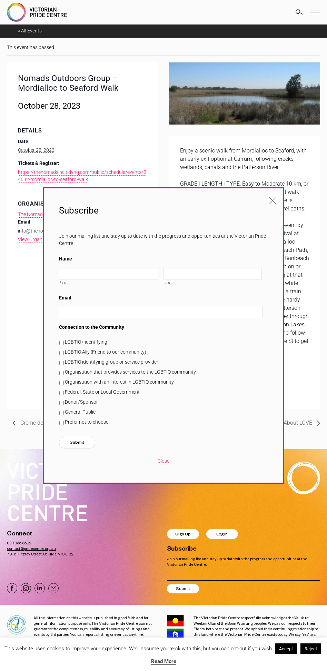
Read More (163, 661)
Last (168, 282)
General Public (80, 412)
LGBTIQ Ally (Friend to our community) (105, 352)
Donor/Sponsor (81, 402)
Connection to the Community (91, 327)
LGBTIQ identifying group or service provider (111, 362)
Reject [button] (311, 648)
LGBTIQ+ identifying (86, 342)
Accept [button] (286, 648)
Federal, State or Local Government (102, 392)
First (63, 282)
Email (65, 297)
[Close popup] (273, 199)
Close (163, 461)
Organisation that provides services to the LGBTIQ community (130, 372)
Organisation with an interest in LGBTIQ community (119, 382)
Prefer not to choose (86, 422)
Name (65, 259)
